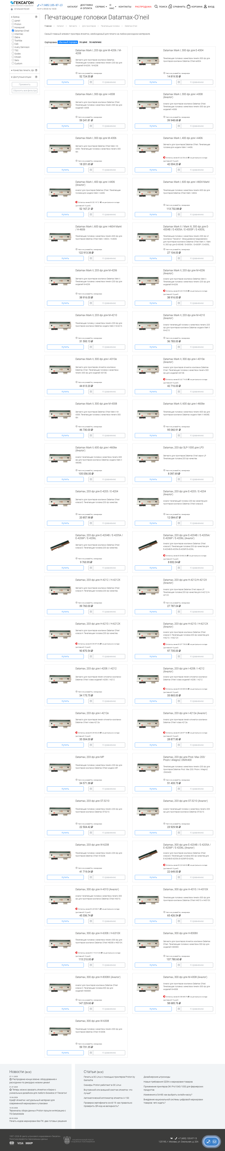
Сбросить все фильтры (25, 90)
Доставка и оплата (86, 7)
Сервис (100, 6)
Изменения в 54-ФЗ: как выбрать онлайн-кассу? (168, 1094)
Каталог (73, 6)
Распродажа (143, 6)
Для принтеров (89, 26)
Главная (48, 26)
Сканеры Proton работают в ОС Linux (102, 1085)
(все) (28, 1072)
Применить (24, 84)
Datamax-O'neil (131, 26)
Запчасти (73, 26)
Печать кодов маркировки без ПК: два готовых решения (38, 1121)
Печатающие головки (110, 26)
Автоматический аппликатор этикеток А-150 (106, 1098)
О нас (112, 7)
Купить (65, 82)
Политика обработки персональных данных (28, 1139)
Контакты (125, 6)
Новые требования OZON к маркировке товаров (168, 1081)
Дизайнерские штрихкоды (157, 1077)
